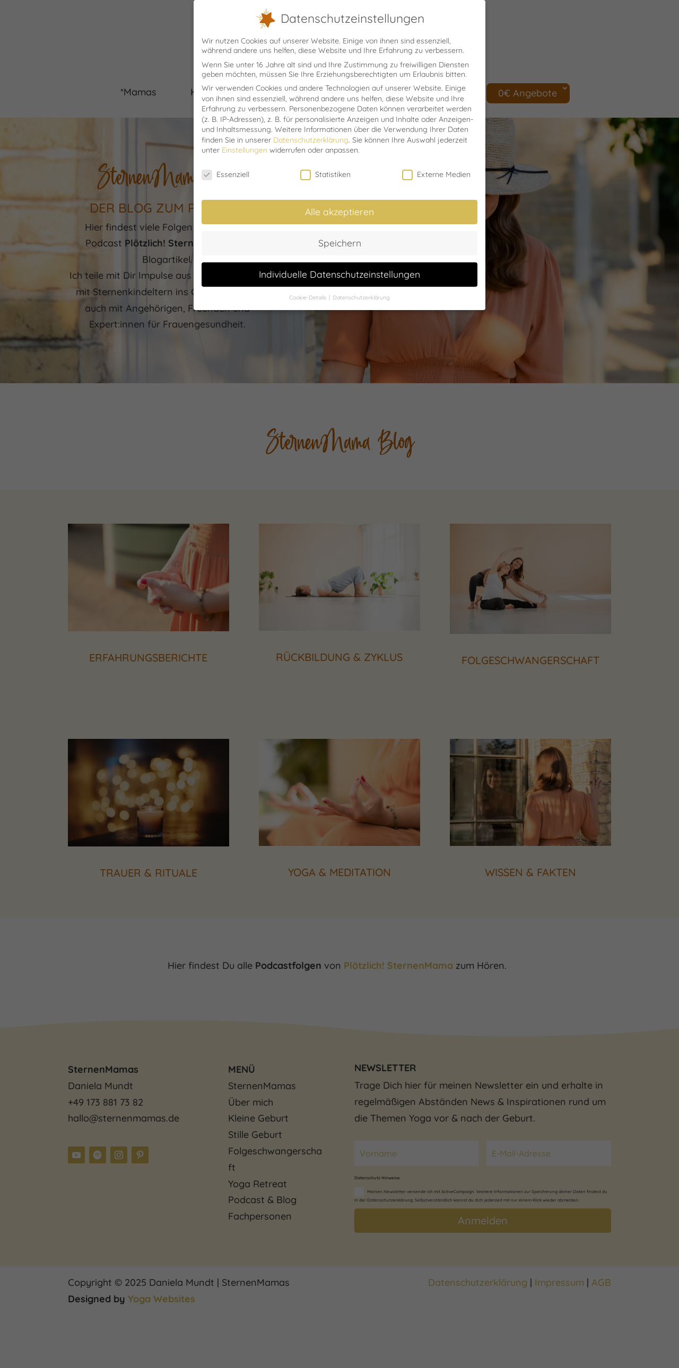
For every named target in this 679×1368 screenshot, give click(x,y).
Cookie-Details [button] (308, 295)
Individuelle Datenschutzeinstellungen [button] (339, 273)
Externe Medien (436, 173)
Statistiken (325, 173)
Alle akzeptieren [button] (339, 210)
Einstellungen (244, 149)
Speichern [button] (339, 242)
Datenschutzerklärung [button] (361, 295)
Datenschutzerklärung (311, 139)
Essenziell (225, 173)
